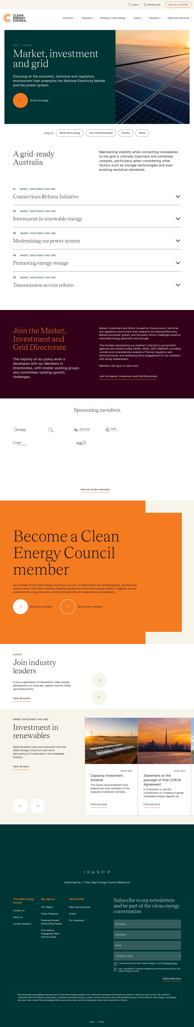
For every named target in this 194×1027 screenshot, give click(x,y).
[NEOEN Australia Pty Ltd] (112, 455)
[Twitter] (98, 872)
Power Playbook (49, 913)
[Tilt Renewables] (66, 472)
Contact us (18, 910)
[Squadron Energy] (81, 464)
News (142, 132)
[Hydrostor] (50, 455)
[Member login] (152, 4)
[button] (99, 697)
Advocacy (69, 19)
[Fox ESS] (81, 443)
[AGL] (51, 429)
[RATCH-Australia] (174, 455)
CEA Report (47, 907)
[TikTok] (108, 872)
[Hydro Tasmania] (19, 455)
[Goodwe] (174, 443)
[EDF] (20, 443)
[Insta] (88, 872)
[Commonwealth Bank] (143, 430)
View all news (21, 767)
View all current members (95, 490)
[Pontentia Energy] (143, 455)
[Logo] (97, 851)
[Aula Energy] (112, 429)
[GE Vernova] (112, 443)
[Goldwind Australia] (143, 443)
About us (17, 917)
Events (138, 19)
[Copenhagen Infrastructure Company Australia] (174, 430)
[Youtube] (103, 872)
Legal (92, 1022)
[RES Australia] (19, 464)
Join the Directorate (101, 132)
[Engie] (50, 443)
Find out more (99, 805)
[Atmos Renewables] (81, 429)
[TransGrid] (97, 472)
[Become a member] (35, 606)
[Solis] (50, 464)
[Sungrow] (143, 464)
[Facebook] (84, 872)
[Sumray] (112, 464)
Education (155, 19)
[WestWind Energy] (159, 472)
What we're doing (69, 132)
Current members (22, 923)
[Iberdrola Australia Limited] (81, 455)
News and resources (180, 19)
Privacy (101, 1022)
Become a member (178, 4)
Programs (88, 19)
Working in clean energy (114, 19)
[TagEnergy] (174, 464)
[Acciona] (20, 429)
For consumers (76, 920)
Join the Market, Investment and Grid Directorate (128, 377)
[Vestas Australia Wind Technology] (128, 472)
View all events (21, 699)
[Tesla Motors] (35, 472)
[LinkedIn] (93, 872)
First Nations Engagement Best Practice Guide (50, 933)
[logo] (14, 18)
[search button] (133, 4)
